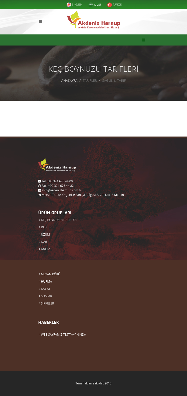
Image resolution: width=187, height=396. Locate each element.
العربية (94, 4)
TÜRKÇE (114, 4)
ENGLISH (74, 4)
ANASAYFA (69, 80)
